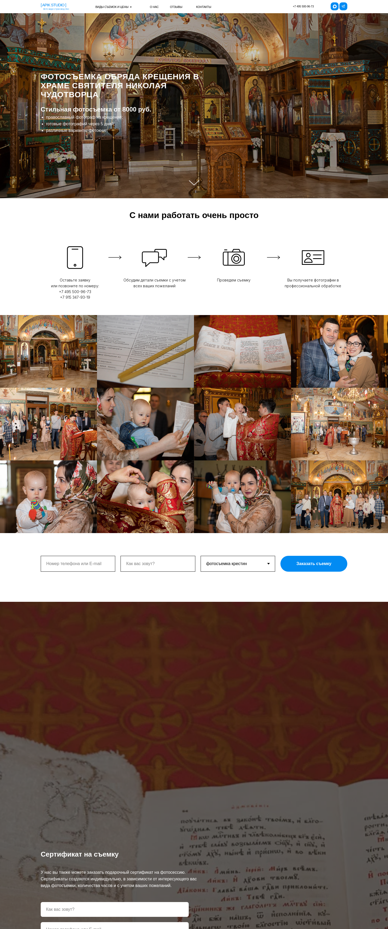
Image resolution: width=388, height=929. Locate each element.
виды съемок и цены (111, 6)
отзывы (176, 6)
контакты (203, 6)
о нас (154, 6)
